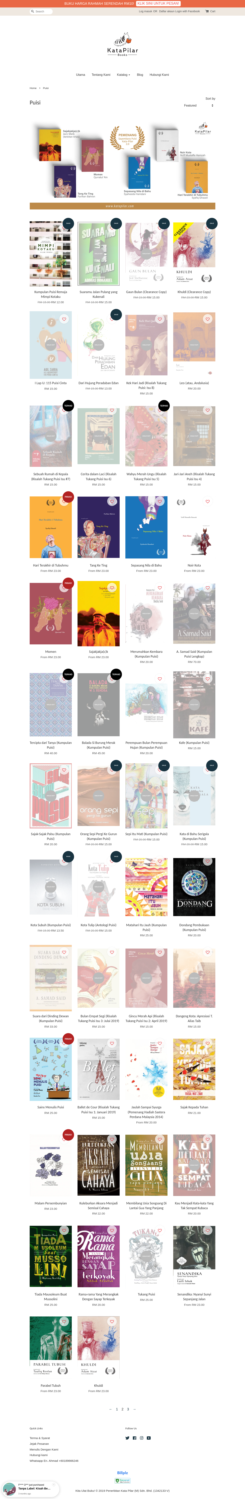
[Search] (41, 11)
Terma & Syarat (40, 1438)
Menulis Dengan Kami (44, 1449)
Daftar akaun (166, 11)
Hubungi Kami (159, 74)
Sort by (210, 98)
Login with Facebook (187, 11)
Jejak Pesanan (39, 1443)
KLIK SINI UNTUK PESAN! (158, 3)
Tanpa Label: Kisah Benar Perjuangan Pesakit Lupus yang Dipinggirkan (35, 1488)
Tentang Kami (101, 74)
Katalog (123, 74)
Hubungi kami (39, 1455)
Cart (212, 11)
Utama (80, 74)
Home (33, 88)
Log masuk (145, 11)
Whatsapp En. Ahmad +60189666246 (54, 1460)
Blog (140, 74)
